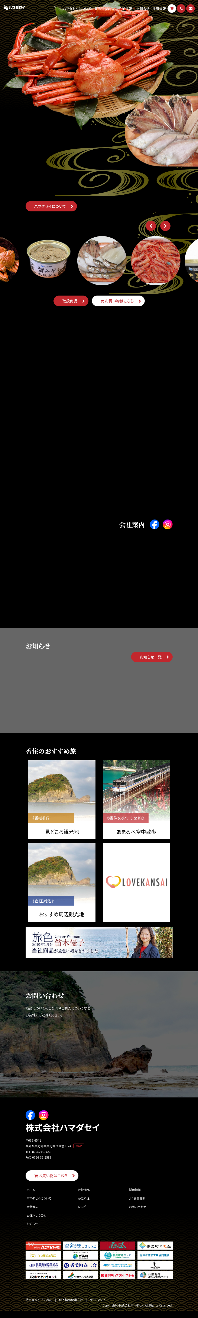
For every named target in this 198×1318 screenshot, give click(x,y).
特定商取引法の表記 (39, 1306)
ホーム (31, 1196)
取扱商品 (69, 301)
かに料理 (84, 1205)
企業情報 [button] (125, 8)
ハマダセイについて (77, 8)
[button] (150, 226)
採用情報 (159, 8)
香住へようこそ (36, 1222)
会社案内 (33, 1213)
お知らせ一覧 (151, 661)
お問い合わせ (137, 1213)
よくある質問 (137, 1205)
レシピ (82, 1213)
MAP (79, 1152)
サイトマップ (97, 1306)
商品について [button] (104, 8)
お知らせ (143, 8)
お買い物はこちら (117, 301)
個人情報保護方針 (71, 1306)
